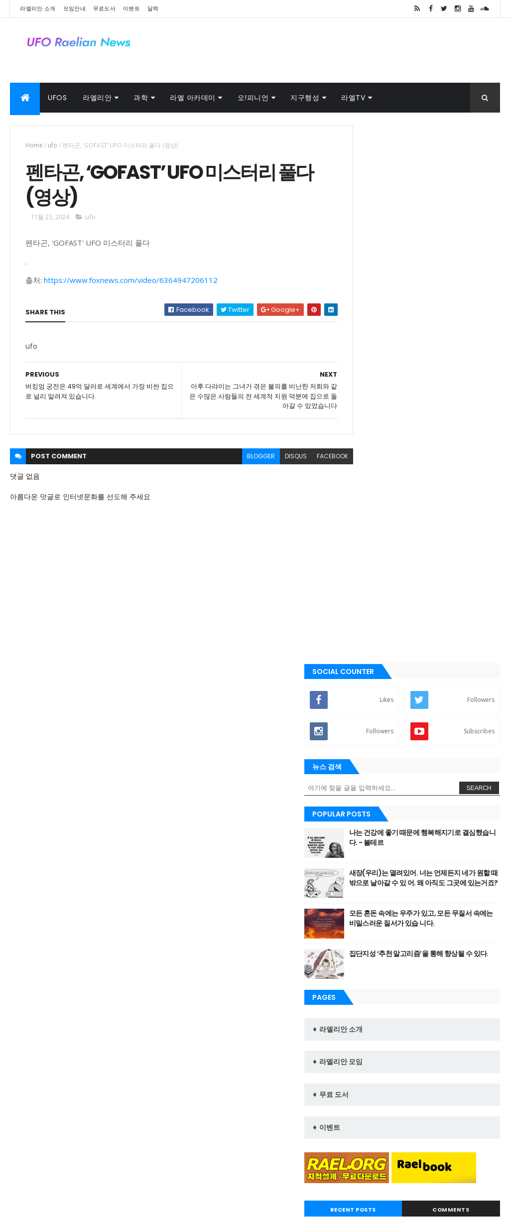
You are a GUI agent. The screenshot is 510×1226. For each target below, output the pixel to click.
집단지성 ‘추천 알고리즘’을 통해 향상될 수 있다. (444, 483)
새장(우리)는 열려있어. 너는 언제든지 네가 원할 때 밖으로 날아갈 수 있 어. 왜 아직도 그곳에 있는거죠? (445, 407)
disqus (274, 459)
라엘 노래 (30, 1174)
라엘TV (353, 98)
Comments (461, 773)
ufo (52, 145)
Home (34, 145)
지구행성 (304, 98)
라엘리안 (97, 98)
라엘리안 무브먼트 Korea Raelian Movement (410, 1090)
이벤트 (131, 8)
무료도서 (104, 8)
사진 (118, 1174)
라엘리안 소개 (37, 8)
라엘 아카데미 (193, 98)
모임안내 (74, 8)
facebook (311, 459)
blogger (240, 459)
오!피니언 (253, 98)
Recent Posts (386, 773)
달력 (153, 8)
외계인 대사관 (78, 1174)
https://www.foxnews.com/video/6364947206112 (131, 284)
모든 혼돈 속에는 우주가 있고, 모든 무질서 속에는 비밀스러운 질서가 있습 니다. (445, 447)
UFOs (57, 98)
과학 (140, 98)
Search (479, 312)
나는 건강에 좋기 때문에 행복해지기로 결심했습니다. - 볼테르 (445, 362)
